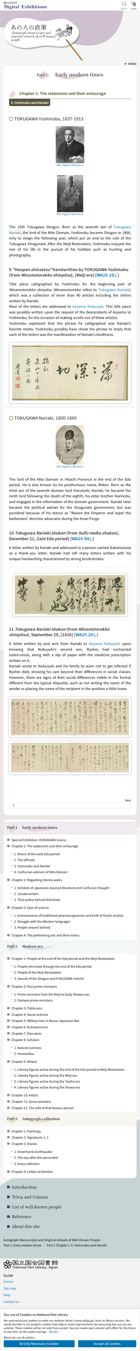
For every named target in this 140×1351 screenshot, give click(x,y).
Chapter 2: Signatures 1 (28, 1137)
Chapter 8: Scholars (25, 1040)
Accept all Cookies (107, 1343)
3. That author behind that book (37, 899)
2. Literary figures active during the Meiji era (45, 1075)
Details (53, 1331)
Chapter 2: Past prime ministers (34, 986)
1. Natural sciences (27, 1047)
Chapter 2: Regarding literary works (36, 880)
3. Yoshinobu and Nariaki (32, 866)
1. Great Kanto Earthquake (33, 1151)
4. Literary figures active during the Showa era (47, 1087)
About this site (26, 1226)
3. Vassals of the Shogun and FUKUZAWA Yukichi (49, 978)
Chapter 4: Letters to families (32, 1171)
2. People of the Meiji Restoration (37, 972)
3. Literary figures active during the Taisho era (47, 1081)
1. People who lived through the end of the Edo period (53, 966)
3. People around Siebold (32, 927)
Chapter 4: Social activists (29, 1014)
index (132, 64)
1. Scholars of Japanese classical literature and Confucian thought (61, 888)
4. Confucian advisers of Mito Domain (41, 872)
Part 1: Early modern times (22, 1245)
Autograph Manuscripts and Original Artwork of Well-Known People (52, 1240)
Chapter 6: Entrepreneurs (29, 1027)
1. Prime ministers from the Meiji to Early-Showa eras (52, 994)
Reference (21, 1216)
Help (7, 1295)
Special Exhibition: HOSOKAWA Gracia (38, 840)
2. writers (26, 893)
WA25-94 (82, 538)
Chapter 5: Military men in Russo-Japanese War (45, 1020)
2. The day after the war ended (36, 1157)
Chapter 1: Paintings (26, 1131)
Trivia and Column (30, 1197)
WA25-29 (107, 275)
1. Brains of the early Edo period (37, 854)
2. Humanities (24, 1053)
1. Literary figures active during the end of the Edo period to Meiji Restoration (69, 1069)
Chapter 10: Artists (24, 1095)
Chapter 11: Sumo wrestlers (31, 1101)
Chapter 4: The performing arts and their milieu (45, 935)
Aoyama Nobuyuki (87, 306)
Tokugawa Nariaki (113, 289)
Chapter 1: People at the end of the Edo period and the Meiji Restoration (63, 958)
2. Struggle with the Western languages (42, 921)
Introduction (24, 1187)
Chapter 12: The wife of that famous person (42, 1108)
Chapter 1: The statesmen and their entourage (44, 846)
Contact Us (11, 1301)
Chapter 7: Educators (26, 1033)
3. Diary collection (27, 1163)
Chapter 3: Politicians (26, 1008)
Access (8, 1281)
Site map (10, 1288)
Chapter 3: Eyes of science (30, 907)
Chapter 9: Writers (24, 1061)
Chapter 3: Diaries (24, 1143)
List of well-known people (37, 1207)
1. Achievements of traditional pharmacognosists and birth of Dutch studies (68, 915)
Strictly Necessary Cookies (39, 1343)
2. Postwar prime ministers (33, 1000)
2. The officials (24, 860)
